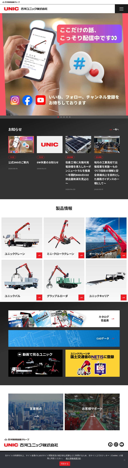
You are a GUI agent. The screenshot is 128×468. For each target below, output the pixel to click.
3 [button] (64, 117)
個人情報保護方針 (73, 458)
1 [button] (58, 117)
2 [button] (61, 117)
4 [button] (66, 117)
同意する (65, 464)
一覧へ (114, 129)
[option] (64, 64)
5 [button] (69, 117)
